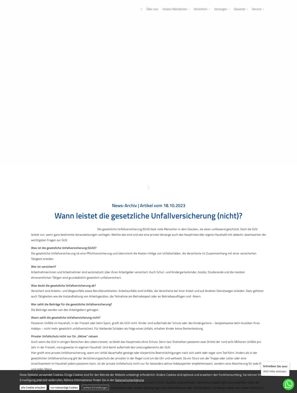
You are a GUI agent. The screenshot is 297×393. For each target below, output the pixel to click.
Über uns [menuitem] (152, 8)
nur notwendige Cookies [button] (64, 387)
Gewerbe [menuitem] (239, 8)
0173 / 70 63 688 (148, 160)
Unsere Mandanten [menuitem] (175, 8)
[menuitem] (141, 8)
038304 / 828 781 (150, 154)
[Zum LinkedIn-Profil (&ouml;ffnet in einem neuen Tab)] (160, 167)
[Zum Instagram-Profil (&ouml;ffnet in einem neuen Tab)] (145, 167)
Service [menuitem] (256, 8)
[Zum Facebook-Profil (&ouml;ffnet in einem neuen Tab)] (137, 167)
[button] (148, 189)
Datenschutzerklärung (129, 380)
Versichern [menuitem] (200, 8)
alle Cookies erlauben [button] (33, 387)
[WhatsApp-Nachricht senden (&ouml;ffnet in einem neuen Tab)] (152, 167)
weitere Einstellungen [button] (95, 387)
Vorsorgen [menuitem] (220, 8)
